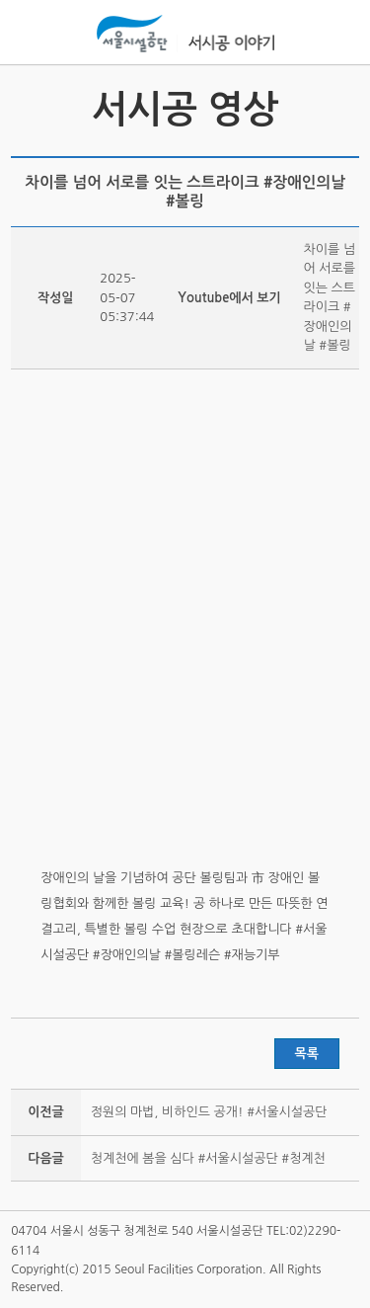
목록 (307, 1053)
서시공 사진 (341, 108)
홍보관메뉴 (339, 33)
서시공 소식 (28, 108)
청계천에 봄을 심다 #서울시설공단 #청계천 (208, 1158)
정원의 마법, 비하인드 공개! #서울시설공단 (209, 1111)
